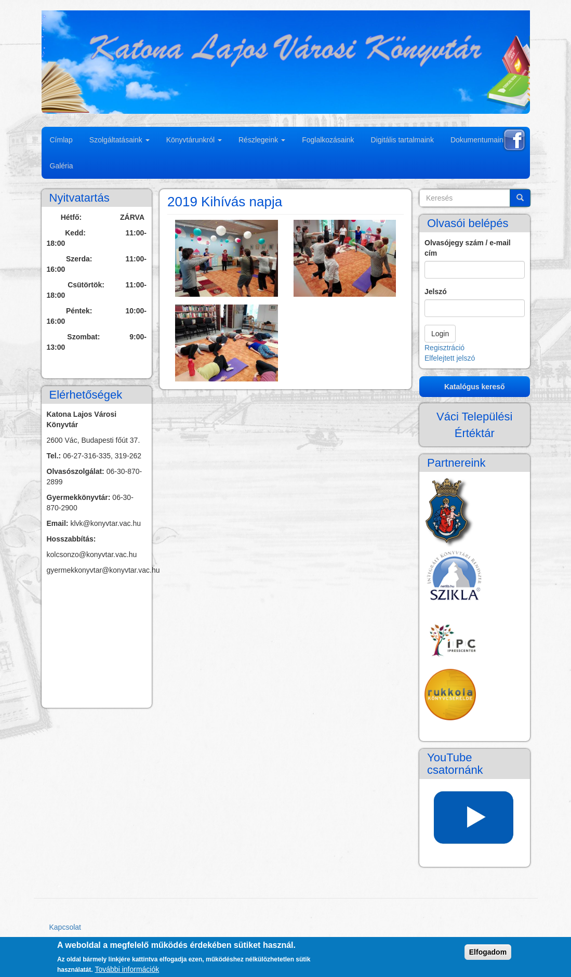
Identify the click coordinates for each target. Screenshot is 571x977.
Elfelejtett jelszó (449, 358)
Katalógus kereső (474, 386)
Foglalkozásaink (328, 140)
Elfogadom (488, 952)
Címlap (61, 140)
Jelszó (435, 291)
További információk (127, 969)
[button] (226, 258)
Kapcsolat (65, 927)
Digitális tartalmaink (402, 140)
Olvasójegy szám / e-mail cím (467, 248)
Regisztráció (444, 348)
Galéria (61, 166)
